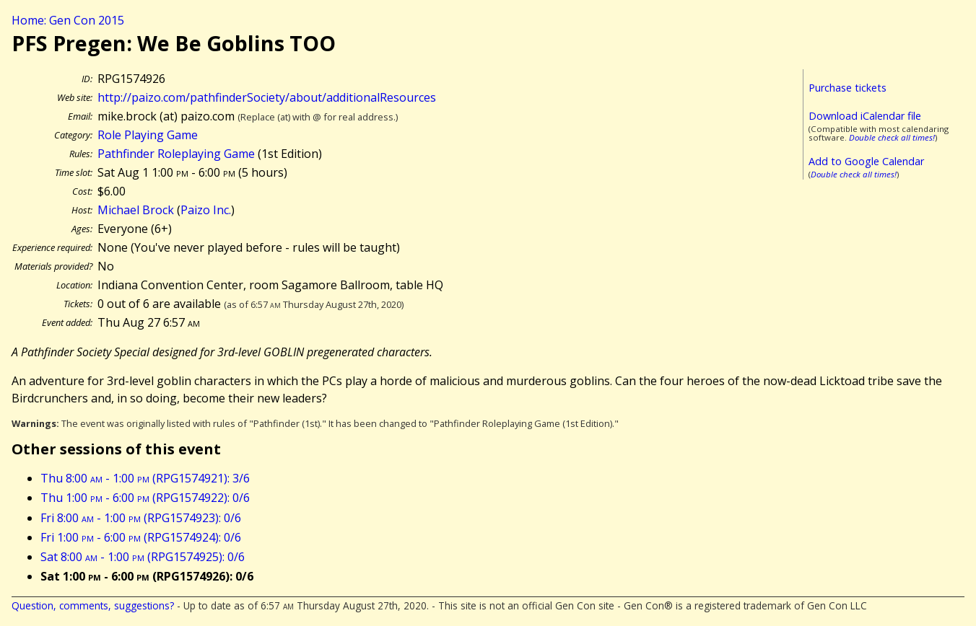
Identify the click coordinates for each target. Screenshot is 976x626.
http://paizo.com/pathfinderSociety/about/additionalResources (266, 97)
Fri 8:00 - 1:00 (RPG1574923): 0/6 (140, 518)
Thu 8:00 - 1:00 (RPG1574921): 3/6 (145, 478)
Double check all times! (892, 137)
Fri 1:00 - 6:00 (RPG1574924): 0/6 (140, 537)
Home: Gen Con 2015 (68, 20)
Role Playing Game (147, 135)
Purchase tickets (847, 87)
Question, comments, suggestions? (93, 605)
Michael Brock (135, 210)
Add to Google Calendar (866, 161)
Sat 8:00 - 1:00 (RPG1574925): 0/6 (142, 557)
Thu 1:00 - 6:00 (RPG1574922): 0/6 (145, 498)
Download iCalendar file (865, 116)
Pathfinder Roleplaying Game (176, 154)
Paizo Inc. (205, 210)
